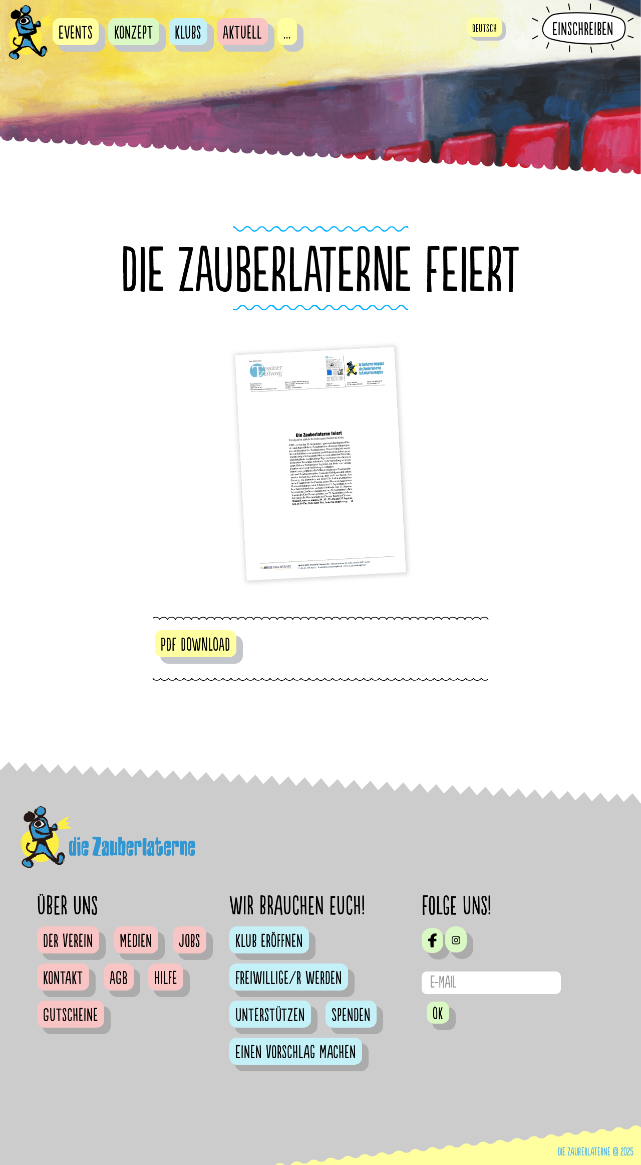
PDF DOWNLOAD (195, 645)
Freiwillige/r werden (288, 978)
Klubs (188, 33)
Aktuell (242, 33)
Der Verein (68, 941)
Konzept (133, 33)
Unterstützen (270, 1015)
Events (76, 33)
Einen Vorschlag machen (295, 1052)
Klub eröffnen (269, 941)
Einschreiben (582, 29)
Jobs (189, 941)
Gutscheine (70, 1015)
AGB (119, 978)
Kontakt (63, 978)
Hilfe (165, 978)
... (287, 33)
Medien (136, 941)
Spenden (351, 1015)
